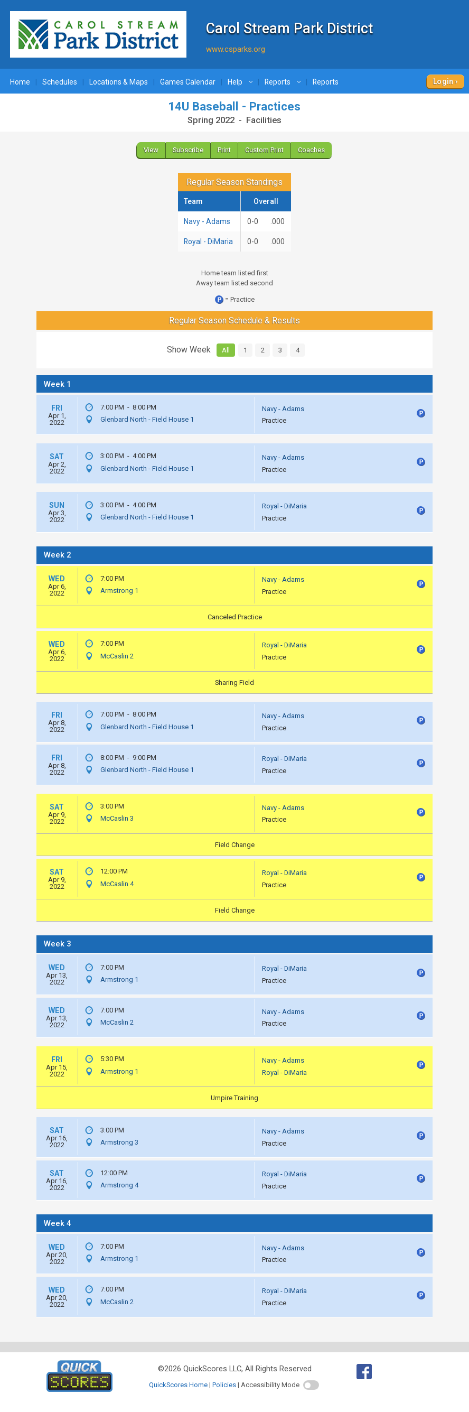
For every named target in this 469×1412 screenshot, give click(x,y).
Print (224, 150)
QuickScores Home (178, 1385)
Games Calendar (187, 82)
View (151, 150)
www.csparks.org (235, 49)
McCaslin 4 (117, 884)
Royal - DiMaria (208, 241)
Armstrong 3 (119, 1142)
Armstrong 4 (119, 1185)
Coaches (311, 150)
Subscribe (188, 150)
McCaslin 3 (117, 818)
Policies (224, 1385)
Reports (284, 82)
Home (20, 82)
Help (242, 82)
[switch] (311, 1385)
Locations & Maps (118, 82)
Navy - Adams (207, 221)
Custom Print (264, 150)
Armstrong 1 (119, 590)
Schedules (59, 82)
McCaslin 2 (117, 656)
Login (443, 81)
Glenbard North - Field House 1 (147, 419)
